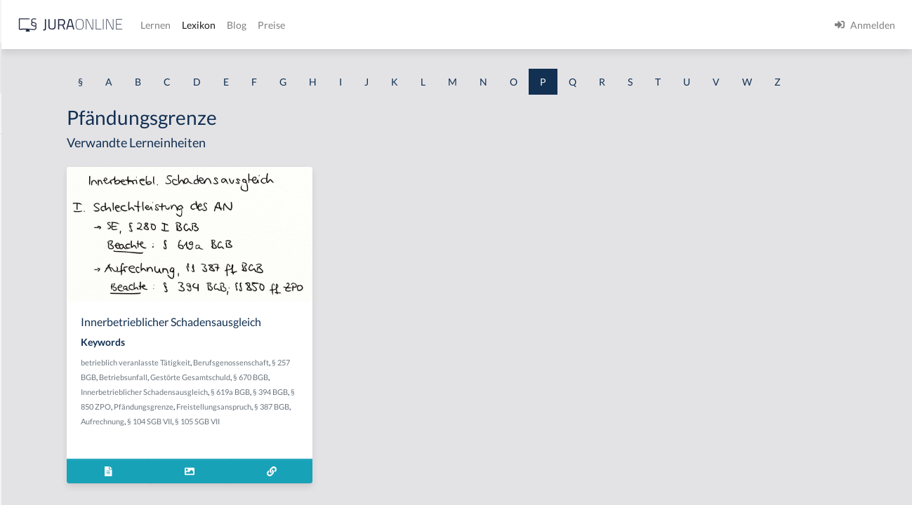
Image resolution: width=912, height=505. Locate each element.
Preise (494, 25)
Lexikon (422, 25)
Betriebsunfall (390, 416)
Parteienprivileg (46, 275)
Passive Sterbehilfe (52, 402)
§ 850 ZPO (299, 460)
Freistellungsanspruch (286, 475)
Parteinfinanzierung (54, 338)
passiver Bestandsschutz (64, 433)
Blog (460, 25)
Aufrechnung (387, 475)
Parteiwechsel (42, 370)
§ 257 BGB (345, 416)
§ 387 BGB (344, 475)
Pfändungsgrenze (350, 460)
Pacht (24, 149)
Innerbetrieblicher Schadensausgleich (312, 445)
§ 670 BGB (349, 431)
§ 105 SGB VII (313, 489)
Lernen (379, 25)
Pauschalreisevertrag (57, 465)
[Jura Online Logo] (294, 25)
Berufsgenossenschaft (287, 416)
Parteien (29, 244)
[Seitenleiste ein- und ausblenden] (202, 21)
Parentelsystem (45, 212)
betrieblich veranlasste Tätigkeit (304, 401)
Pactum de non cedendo (63, 181)
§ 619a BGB (398, 445)
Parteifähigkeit (43, 307)
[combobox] (112, 68)
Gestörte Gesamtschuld (289, 431)
